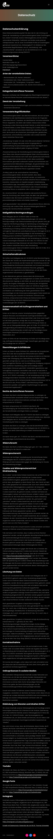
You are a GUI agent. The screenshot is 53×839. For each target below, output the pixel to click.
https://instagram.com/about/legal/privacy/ (18, 822)
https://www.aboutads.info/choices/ (18, 556)
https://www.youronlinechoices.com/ (15, 558)
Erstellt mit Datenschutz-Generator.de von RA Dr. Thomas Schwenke (26, 826)
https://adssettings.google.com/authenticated (25, 777)
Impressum (6, 70)
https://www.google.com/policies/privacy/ (33, 775)
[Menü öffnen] (48, 4)
